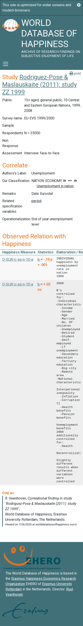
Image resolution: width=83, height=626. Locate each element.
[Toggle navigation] (5, 64)
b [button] (39, 259)
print (75, 73)
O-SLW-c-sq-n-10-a (17, 259)
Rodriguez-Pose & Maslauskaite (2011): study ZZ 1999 (39, 84)
